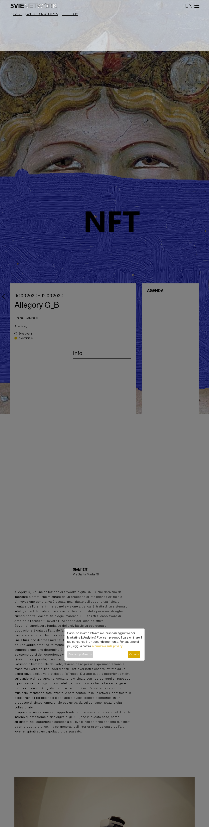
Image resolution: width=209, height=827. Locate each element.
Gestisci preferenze (80, 654)
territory (70, 14)
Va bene (134, 654)
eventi (17, 14)
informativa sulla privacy (107, 646)
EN (189, 6)
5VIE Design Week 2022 (42, 14)
